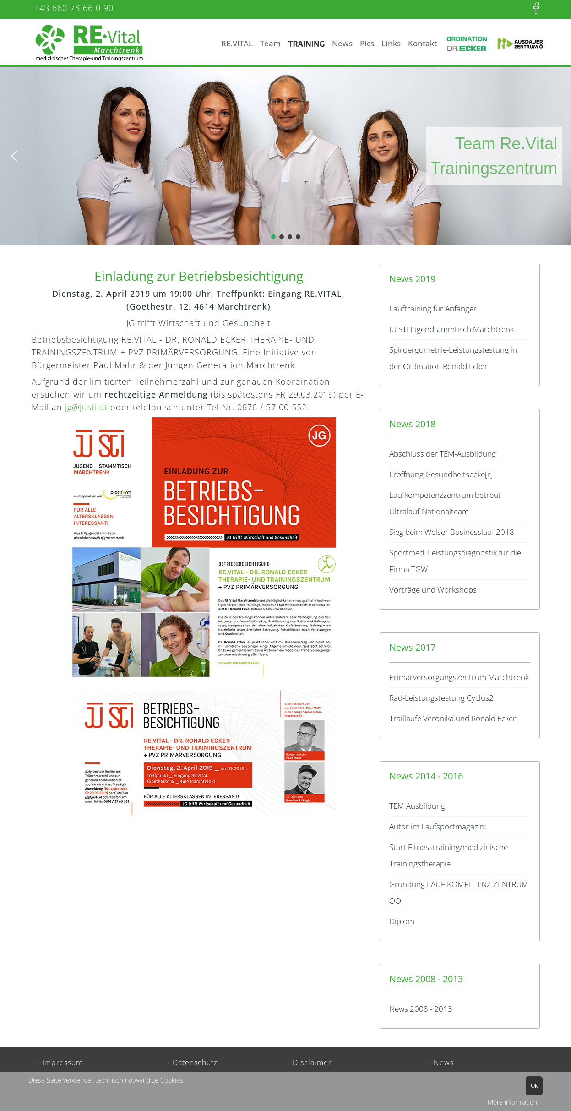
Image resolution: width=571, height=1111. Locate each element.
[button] (14, 156)
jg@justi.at (86, 407)
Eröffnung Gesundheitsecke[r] (441, 474)
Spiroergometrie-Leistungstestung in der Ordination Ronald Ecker (453, 357)
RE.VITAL (237, 43)
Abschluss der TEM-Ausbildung (442, 453)
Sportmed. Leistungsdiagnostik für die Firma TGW (455, 560)
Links (391, 43)
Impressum (62, 1062)
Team (270, 43)
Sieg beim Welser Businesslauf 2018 (451, 532)
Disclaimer (312, 1062)
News (342, 43)
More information (512, 1102)
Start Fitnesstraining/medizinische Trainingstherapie (448, 855)
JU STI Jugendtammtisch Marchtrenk (451, 329)
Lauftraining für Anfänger (433, 308)
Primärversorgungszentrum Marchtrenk (459, 677)
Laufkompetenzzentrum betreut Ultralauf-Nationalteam (445, 503)
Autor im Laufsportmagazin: (437, 826)
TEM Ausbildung (417, 806)
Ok (534, 1085)
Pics (367, 43)
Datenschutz (195, 1062)
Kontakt (422, 43)
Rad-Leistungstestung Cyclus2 (441, 697)
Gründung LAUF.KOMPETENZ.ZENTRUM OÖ (458, 892)
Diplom (401, 921)
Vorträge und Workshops (433, 589)
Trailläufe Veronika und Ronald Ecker (452, 718)
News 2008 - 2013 (420, 1008)
